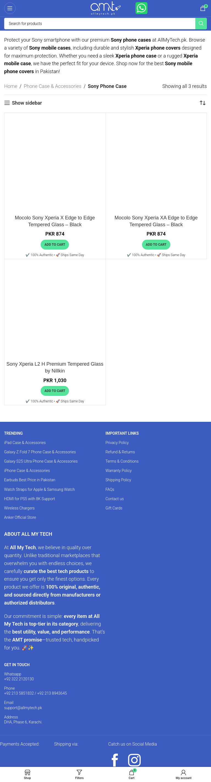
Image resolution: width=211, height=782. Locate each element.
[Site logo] (105, 8)
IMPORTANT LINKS (122, 433)
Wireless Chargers (19, 508)
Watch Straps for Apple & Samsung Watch (39, 489)
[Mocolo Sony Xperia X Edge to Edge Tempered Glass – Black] (55, 163)
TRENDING (13, 433)
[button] (55, 245)
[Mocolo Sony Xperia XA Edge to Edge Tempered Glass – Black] (156, 163)
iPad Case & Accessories (25, 442)
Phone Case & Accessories (52, 86)
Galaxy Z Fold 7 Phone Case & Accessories (40, 452)
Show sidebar (27, 103)
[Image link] (25, 754)
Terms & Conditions (122, 461)
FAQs (110, 489)
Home (10, 86)
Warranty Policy (119, 470)
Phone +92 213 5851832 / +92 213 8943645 (35, 690)
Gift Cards (114, 508)
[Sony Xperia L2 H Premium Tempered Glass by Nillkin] (55, 309)
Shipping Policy (118, 480)
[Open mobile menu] (9, 8)
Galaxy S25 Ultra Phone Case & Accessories (41, 461)
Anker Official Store (20, 517)
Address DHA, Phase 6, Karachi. (23, 719)
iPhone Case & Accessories (27, 470)
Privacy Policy (117, 442)
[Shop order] (203, 103)
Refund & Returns (120, 452)
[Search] (105, 23)
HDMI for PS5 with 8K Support (29, 499)
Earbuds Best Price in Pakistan (29, 480)
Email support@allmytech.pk (23, 705)
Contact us (115, 499)
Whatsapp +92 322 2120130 (19, 676)
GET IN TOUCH (17, 665)
